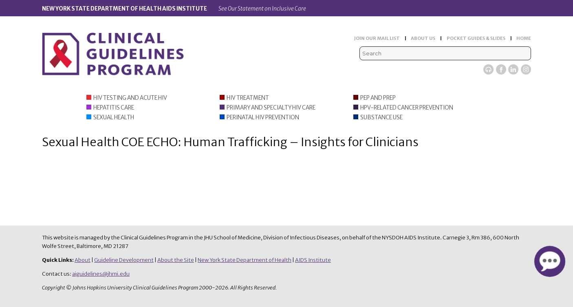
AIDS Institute (313, 260)
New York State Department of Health (244, 260)
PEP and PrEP (378, 97)
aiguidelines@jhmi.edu (101, 273)
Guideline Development (124, 260)
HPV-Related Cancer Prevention (406, 107)
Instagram (526, 69)
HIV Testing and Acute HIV (130, 97)
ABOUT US (423, 38)
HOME (523, 38)
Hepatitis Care (113, 107)
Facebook (501, 69)
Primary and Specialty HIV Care (271, 107)
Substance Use (381, 117)
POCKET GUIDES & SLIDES (476, 38)
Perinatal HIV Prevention (263, 117)
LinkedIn (513, 69)
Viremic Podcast (488, 69)
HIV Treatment (248, 97)
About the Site (175, 260)
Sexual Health (113, 117)
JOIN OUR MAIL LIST (377, 38)
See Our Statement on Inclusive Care (262, 8)
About (82, 260)
